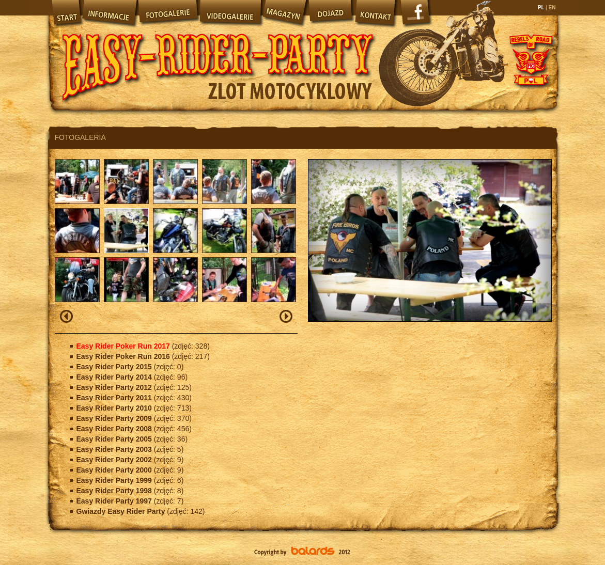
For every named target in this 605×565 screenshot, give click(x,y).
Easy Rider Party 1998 (115, 490)
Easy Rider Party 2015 (115, 367)
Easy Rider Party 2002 (115, 460)
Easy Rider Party (217, 56)
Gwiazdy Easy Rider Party (121, 511)
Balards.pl (303, 551)
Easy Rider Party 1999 (115, 480)
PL (542, 7)
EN (551, 7)
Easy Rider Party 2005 (115, 439)
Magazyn (284, 13)
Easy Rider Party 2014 (115, 377)
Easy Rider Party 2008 (115, 429)
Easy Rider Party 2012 (115, 387)
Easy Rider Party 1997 (115, 501)
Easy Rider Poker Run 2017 (124, 346)
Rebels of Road (530, 59)
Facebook (416, 15)
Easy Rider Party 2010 (115, 408)
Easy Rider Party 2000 (115, 470)
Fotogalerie (168, 13)
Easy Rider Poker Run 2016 (124, 356)
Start (65, 13)
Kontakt (376, 13)
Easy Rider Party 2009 (115, 418)
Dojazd (330, 13)
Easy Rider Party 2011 (115, 398)
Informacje (109, 13)
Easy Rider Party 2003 (115, 449)
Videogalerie (230, 13)
